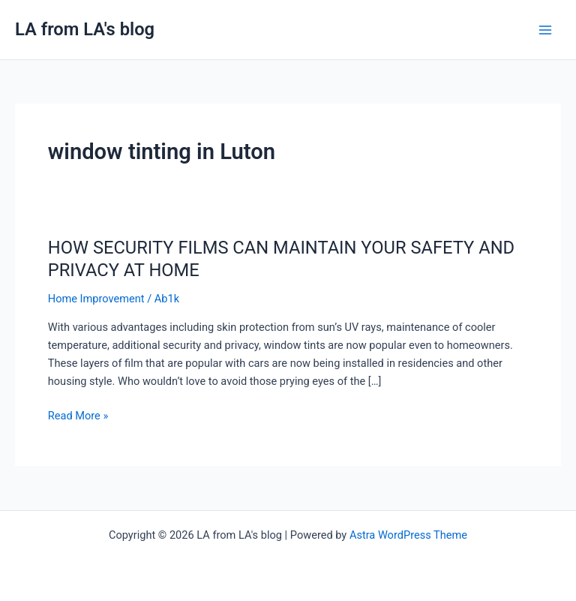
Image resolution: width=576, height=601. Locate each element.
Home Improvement (96, 298)
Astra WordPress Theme (408, 535)
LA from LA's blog (84, 29)
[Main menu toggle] (545, 30)
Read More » (78, 416)
